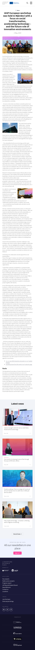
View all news (17, 534)
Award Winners (6, 587)
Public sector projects (8, 581)
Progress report (6, 583)
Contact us (5, 589)
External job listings (8, 601)
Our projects (5, 579)
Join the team (6, 599)
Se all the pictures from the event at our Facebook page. (19, 364)
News (18, 10)
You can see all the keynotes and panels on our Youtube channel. (19, 362)
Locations (5, 591)
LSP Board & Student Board (10, 585)
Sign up (17, 553)
